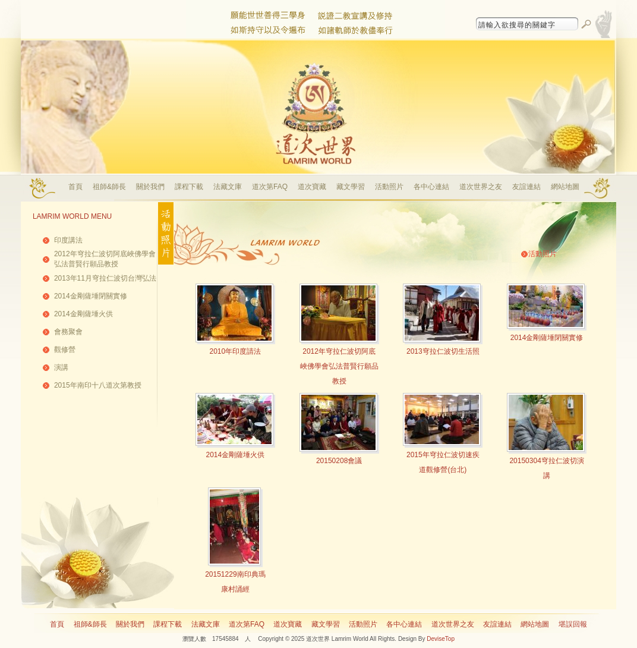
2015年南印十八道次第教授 (97, 385)
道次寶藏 (312, 187)
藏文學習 (350, 187)
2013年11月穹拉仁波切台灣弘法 (105, 278)
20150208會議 (339, 461)
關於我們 (150, 187)
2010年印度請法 (235, 351)
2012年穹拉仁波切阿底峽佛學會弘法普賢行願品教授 (339, 366)
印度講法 (68, 240)
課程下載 (189, 187)
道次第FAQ (270, 187)
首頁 (75, 187)
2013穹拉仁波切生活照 (443, 351)
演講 (61, 367)
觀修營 (64, 349)
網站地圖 (565, 187)
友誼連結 (526, 187)
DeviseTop (441, 639)
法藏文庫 (227, 187)
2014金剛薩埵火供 (83, 314)
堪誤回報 (573, 624)
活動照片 (389, 187)
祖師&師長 (109, 187)
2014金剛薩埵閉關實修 (90, 296)
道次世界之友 (480, 187)
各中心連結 (431, 187)
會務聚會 (68, 332)
